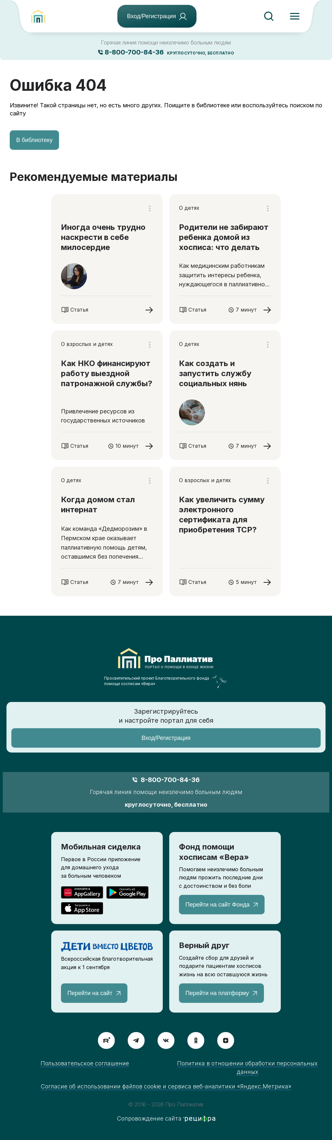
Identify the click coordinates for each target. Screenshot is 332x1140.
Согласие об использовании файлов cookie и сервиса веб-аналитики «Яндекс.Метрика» (166, 1086)
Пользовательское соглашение (85, 1063)
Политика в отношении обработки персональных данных (247, 1067)
